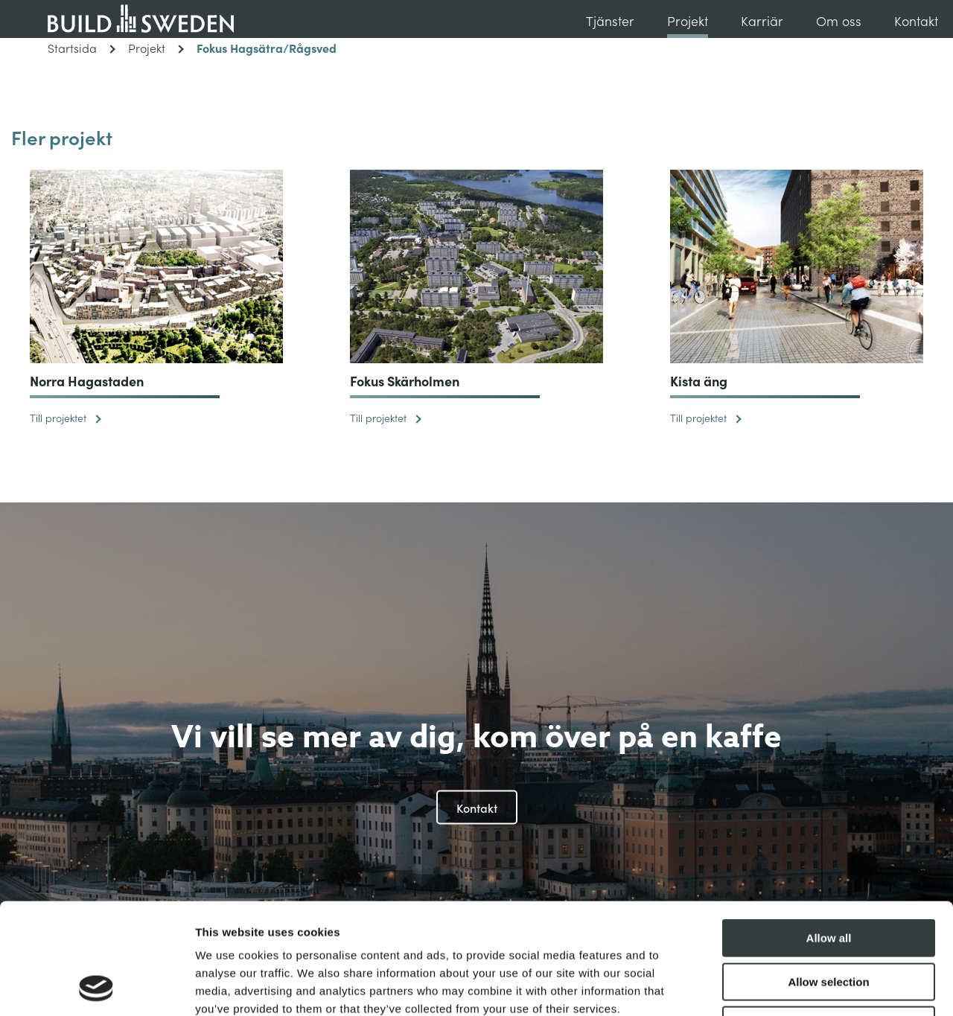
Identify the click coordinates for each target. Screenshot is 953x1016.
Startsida (81, 47)
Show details (781, 986)
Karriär (762, 20)
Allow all (829, 834)
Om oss (838, 20)
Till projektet (65, 417)
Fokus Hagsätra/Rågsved (267, 47)
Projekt (687, 20)
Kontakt (916, 20)
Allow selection (828, 878)
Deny (829, 921)
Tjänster (610, 20)
